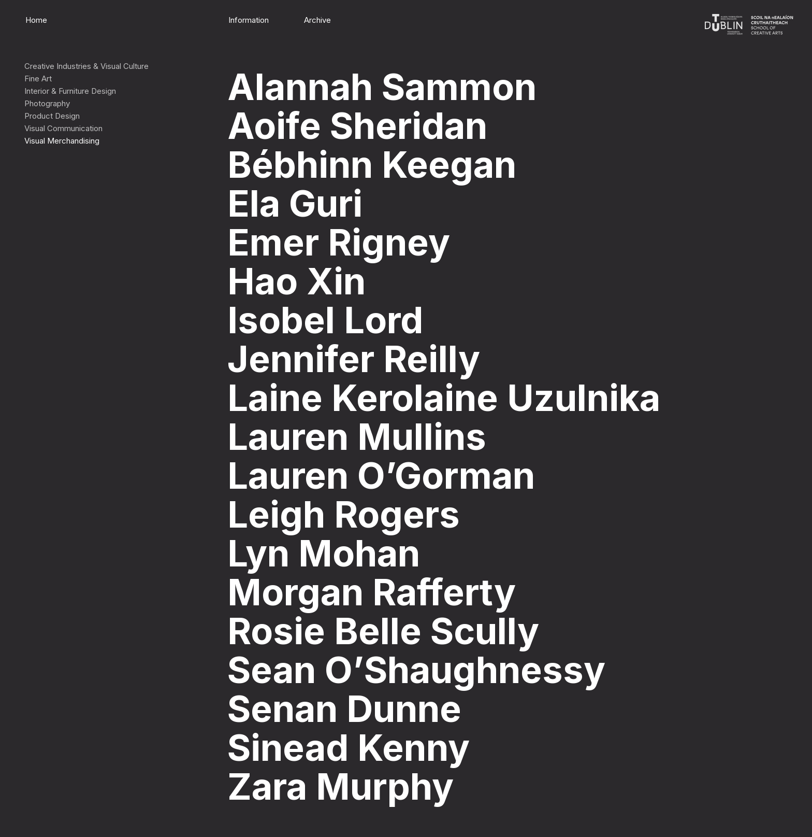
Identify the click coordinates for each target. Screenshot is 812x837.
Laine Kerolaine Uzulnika (443, 397)
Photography (47, 103)
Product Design (52, 116)
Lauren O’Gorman (381, 475)
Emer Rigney (338, 242)
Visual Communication (63, 128)
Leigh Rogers (343, 514)
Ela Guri (295, 203)
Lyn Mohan (323, 553)
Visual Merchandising (61, 141)
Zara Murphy (340, 786)
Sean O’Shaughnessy (416, 669)
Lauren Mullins (356, 436)
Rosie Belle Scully (383, 631)
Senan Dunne (344, 708)
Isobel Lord (325, 320)
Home (36, 20)
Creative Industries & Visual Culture (86, 66)
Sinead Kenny (348, 747)
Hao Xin (296, 281)
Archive (317, 20)
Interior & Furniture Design (70, 91)
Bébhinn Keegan (371, 164)
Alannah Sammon (381, 86)
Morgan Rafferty (371, 592)
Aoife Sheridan (357, 125)
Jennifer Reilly (353, 358)
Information (248, 20)
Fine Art (38, 78)
